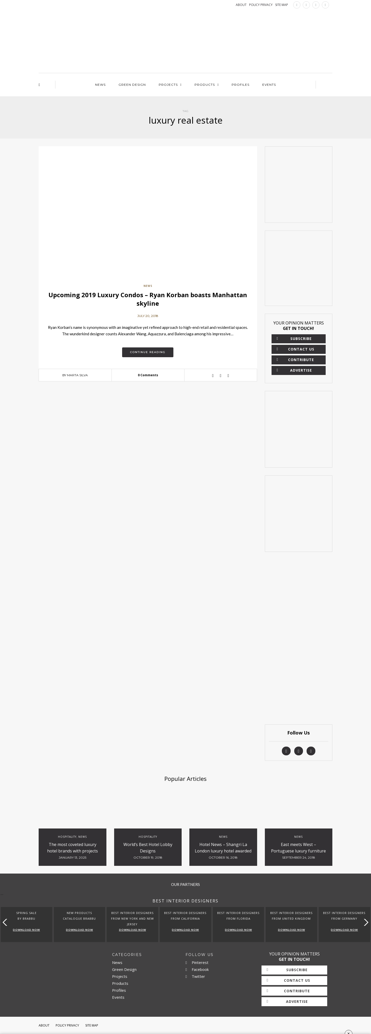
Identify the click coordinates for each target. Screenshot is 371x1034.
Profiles (240, 85)
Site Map (91, 1025)
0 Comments (148, 375)
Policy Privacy (67, 1025)
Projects (168, 85)
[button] (364, 922)
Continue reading (147, 352)
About (44, 1025)
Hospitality (67, 837)
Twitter (195, 976)
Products (205, 85)
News (100, 85)
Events (269, 85)
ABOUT (241, 5)
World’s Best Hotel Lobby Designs (147, 848)
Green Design (132, 85)
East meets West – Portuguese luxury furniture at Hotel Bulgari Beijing (298, 851)
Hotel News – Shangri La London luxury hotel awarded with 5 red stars (223, 851)
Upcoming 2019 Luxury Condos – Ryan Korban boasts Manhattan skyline (147, 298)
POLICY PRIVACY (261, 5)
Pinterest (196, 962)
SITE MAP (281, 5)
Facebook (197, 969)
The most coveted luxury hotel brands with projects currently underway (72, 851)
